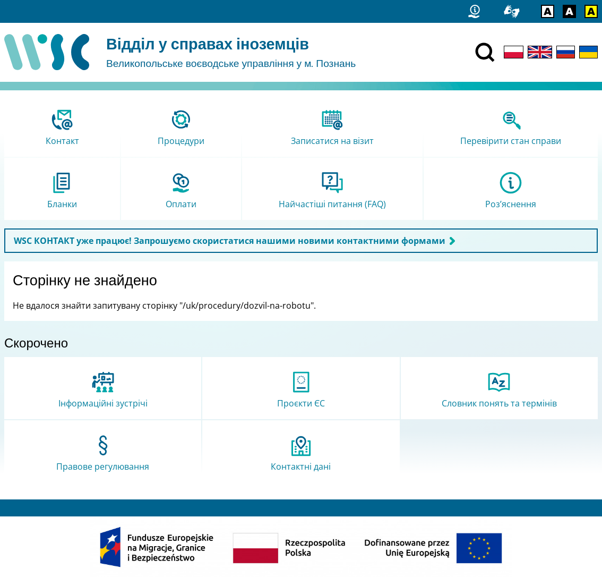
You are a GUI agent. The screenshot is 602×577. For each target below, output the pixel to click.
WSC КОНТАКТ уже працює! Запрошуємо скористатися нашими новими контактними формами (229, 241)
